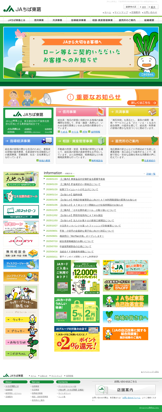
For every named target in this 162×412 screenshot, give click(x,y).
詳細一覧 (151, 174)
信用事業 (35, 386)
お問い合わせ (150, 12)
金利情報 (95, 131)
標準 (144, 7)
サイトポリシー (64, 393)
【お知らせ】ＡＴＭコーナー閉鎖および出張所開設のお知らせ (91, 205)
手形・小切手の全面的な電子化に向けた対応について (87, 231)
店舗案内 (135, 12)
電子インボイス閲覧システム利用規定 (79, 256)
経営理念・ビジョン (32, 132)
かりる (75, 131)
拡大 (153, 7)
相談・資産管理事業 (40, 397)
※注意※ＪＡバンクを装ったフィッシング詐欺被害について (90, 225)
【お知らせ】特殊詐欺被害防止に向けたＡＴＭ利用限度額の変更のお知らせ (98, 199)
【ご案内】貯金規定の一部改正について (80, 184)
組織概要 (48, 129)
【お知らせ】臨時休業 (71, 194)
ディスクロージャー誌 (67, 386)
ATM (85, 131)
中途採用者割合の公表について (75, 246)
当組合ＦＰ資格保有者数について (77, 251)
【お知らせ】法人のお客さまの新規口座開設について (87, 220)
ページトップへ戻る (151, 372)
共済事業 (35, 390)
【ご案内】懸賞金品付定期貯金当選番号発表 (82, 179)
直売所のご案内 (38, 400)
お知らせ (43, 376)
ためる (64, 131)
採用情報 (11, 132)
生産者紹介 (150, 160)
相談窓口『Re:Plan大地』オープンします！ (82, 236)
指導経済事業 (37, 393)
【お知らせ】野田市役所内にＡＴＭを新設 (81, 215)
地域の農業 (44, 160)
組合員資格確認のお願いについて (77, 241)
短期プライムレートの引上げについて (79, 189)
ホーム (107, 12)
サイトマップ (121, 12)
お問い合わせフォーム (131, 398)
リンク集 (48, 132)
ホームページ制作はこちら (149, 407)
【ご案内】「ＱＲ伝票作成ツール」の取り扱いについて (88, 210)
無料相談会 (97, 160)
